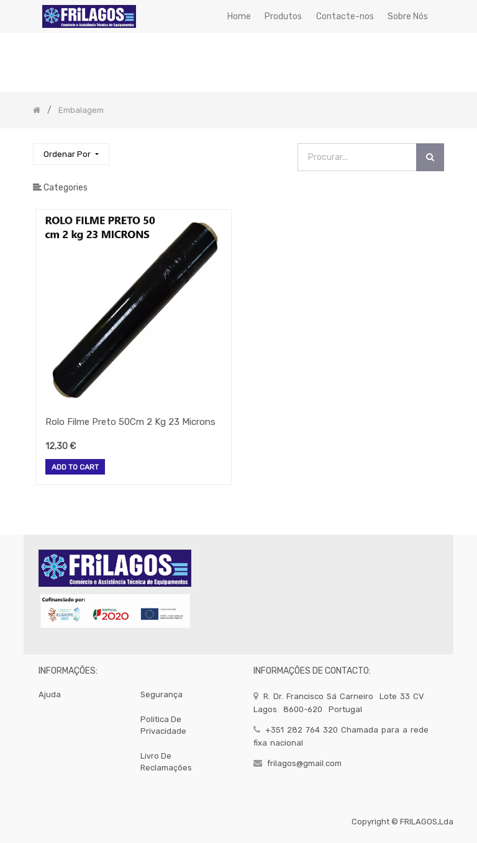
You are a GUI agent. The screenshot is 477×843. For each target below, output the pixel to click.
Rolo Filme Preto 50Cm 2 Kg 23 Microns (130, 421)
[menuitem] (239, 16)
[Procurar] (430, 157)
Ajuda (50, 694)
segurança (161, 694)
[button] (71, 154)
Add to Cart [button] (75, 467)
